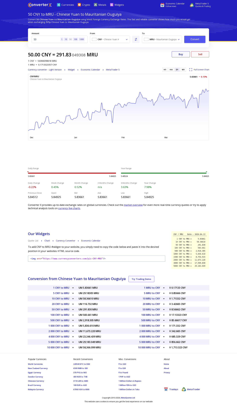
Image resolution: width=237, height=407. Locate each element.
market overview (133, 205)
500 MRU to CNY (150, 320)
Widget (71, 69)
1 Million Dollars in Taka (129, 389)
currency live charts (69, 208)
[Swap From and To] (136, 39)
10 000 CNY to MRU (58, 347)
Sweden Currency (35, 376)
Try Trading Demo (141, 279)
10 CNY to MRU (60, 298)
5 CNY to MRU (61, 293)
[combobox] (110, 39)
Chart (47, 240)
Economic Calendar (90, 69)
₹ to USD (122, 364)
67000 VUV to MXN (81, 389)
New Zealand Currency (38, 368)
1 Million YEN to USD (127, 385)
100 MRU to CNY (150, 315)
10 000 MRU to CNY (149, 347)
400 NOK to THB (80, 376)
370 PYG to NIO (80, 372)
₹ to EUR (122, 368)
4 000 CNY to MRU (59, 336)
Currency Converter (65, 240)
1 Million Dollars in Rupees (129, 381)
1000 (82, 39)
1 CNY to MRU (61, 287)
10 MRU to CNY (151, 298)
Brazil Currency (34, 385)
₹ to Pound (123, 372)
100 (75, 39)
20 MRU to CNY (151, 304)
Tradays (171, 389)
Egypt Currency (34, 372)
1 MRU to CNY (152, 287)
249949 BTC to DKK (81, 364)
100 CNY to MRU (59, 315)
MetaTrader (191, 389)
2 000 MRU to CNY (149, 331)
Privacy (167, 372)
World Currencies (35, 364)
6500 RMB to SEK (80, 368)
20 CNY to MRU (60, 304)
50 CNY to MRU (60, 309)
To (143, 33)
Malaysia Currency (36, 389)
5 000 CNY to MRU (59, 342)
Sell (200, 54)
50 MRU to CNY (151, 309)
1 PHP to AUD (124, 376)
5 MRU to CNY (152, 293)
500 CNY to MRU (59, 320)
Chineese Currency (36, 381)
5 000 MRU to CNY (149, 342)
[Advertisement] (118, 154)
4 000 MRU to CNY (149, 336)
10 (66, 39)
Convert (195, 39)
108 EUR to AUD (80, 385)
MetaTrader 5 (113, 69)
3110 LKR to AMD (80, 381)
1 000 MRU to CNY (149, 325)
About (166, 368)
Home (166, 364)
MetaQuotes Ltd (128, 397)
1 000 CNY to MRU (59, 325)
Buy (181, 54)
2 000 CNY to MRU (59, 331)
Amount (35, 33)
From (92, 33)
